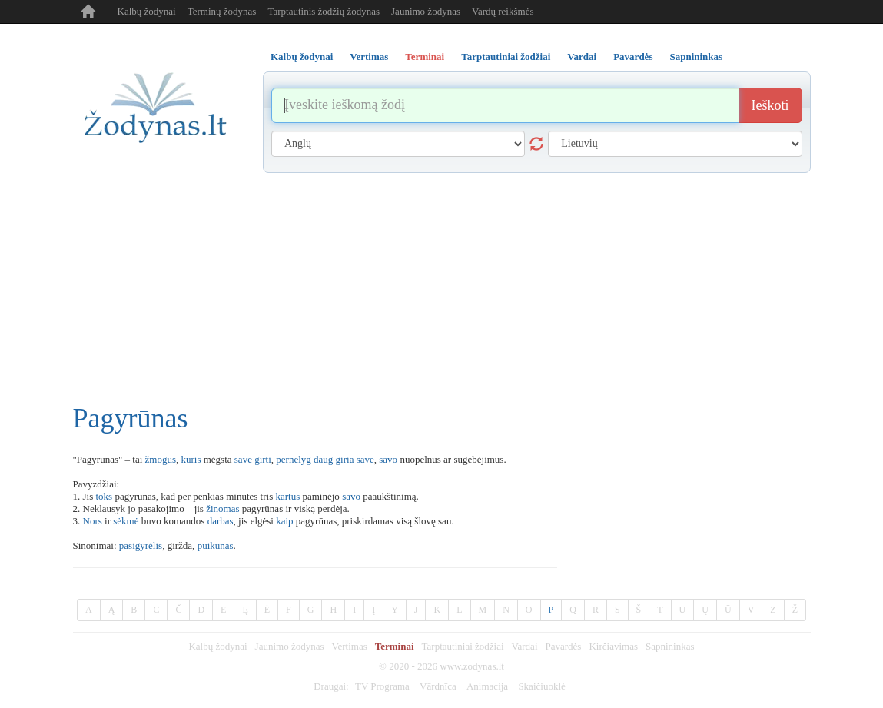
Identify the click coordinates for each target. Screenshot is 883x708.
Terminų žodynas (222, 11)
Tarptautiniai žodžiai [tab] (505, 56)
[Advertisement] (442, 288)
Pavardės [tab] (632, 56)
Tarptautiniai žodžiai (463, 646)
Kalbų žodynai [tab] (302, 56)
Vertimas (349, 646)
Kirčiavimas (613, 646)
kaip (284, 521)
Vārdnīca (438, 686)
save (243, 459)
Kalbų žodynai (147, 11)
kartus (287, 496)
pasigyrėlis (140, 545)
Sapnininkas (670, 646)
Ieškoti (770, 105)
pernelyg (293, 459)
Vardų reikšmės (503, 11)
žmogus (160, 459)
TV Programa (382, 686)
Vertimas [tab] (369, 56)
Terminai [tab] (424, 56)
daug (323, 459)
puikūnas (216, 545)
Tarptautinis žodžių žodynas (323, 11)
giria (345, 459)
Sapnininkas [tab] (695, 56)
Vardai (525, 646)
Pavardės (564, 646)
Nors (92, 521)
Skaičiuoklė (541, 686)
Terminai (394, 646)
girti (262, 459)
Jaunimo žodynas (425, 11)
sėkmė (125, 521)
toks (103, 496)
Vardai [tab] (581, 56)
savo (388, 459)
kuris (191, 459)
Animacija (487, 686)
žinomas (222, 508)
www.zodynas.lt (472, 666)
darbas (220, 521)
